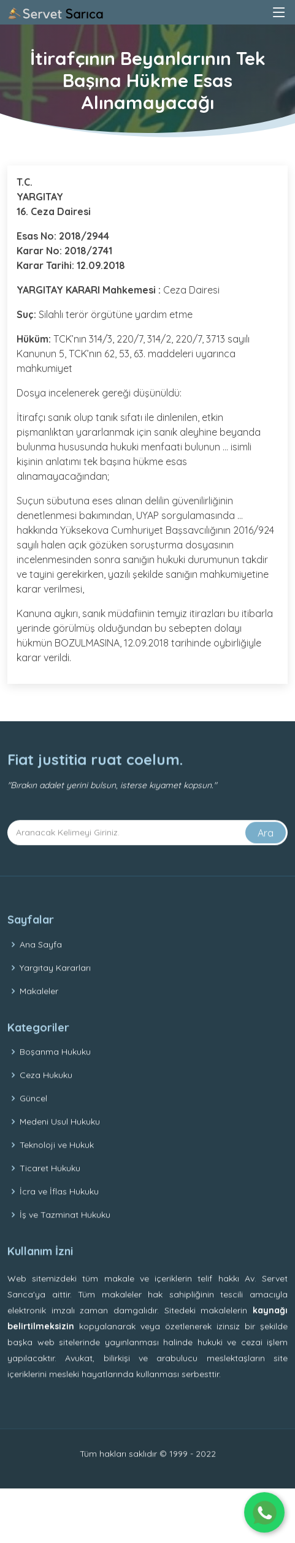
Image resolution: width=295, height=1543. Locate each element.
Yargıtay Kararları (55, 988)
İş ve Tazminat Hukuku (65, 1234)
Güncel (33, 1118)
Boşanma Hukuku (55, 1071)
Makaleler (39, 1011)
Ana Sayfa (41, 964)
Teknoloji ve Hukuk (57, 1165)
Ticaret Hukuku (50, 1188)
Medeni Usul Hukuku (60, 1141)
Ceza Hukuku (46, 1095)
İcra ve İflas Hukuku (59, 1211)
